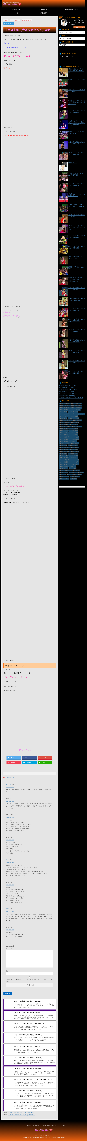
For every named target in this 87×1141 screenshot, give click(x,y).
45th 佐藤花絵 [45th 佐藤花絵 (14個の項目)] (77, 420)
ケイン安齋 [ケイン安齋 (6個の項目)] (73, 468)
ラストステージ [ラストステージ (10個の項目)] (72, 474)
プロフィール (72, 163)
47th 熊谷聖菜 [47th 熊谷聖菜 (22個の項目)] (64, 430)
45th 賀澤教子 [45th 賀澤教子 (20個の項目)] (64, 424)
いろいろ (15, 13)
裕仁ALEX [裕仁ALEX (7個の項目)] (74, 478)
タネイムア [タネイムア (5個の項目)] (73, 472)
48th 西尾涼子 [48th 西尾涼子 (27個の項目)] (64, 432)
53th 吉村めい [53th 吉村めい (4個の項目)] (74, 458)
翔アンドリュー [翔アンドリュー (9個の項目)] (65, 478)
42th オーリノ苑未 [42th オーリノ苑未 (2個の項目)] (75, 409)
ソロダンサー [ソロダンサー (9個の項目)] (64, 472)
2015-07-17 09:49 (10, 862)
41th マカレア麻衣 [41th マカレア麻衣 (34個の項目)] (76, 405)
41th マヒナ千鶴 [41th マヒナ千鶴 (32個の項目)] (65, 407)
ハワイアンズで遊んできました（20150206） (28, 1001)
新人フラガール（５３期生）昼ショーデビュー (72, 393)
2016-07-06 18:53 (10, 930)
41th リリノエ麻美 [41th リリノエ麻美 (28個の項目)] (76, 407)
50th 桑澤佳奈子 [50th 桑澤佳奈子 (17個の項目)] (74, 445)
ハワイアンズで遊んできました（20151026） (28, 1046)
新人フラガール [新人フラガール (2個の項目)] (76, 476)
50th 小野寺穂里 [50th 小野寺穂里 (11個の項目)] (65, 443)
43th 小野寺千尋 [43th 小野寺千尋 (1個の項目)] (74, 412)
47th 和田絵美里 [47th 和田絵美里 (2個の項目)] (77, 426)
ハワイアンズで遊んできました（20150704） (28, 1068)
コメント (9, 948)
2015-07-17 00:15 (10, 787)
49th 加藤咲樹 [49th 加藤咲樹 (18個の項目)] (74, 435)
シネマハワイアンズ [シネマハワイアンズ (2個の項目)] (66, 470)
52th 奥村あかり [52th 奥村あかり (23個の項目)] (65, 451)
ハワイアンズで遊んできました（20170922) (71, 398)
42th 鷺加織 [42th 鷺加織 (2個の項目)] (64, 412)
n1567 (7, 908)
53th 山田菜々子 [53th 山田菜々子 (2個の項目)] (65, 460)
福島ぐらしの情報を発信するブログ (43, 1135)
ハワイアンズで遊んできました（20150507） (28, 1090)
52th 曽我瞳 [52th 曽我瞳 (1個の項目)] (64, 453)
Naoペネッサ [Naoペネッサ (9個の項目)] (64, 468)
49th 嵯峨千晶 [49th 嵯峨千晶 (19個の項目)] (64, 439)
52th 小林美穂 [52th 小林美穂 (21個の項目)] (75, 451)
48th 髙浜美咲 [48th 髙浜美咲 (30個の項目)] (64, 435)
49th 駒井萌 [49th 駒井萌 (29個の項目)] (74, 441)
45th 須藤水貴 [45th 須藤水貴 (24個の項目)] (74, 424)
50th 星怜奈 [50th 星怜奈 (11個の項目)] (64, 445)
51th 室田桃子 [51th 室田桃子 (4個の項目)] (64, 449)
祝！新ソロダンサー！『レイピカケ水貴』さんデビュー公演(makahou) (76, 123)
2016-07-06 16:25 (10, 911)
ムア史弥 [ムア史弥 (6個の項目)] (63, 474)
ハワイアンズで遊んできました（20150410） (28, 1035)
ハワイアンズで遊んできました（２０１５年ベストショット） (33, 1079)
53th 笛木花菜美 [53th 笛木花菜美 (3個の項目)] (75, 462)
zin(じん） (8, 784)
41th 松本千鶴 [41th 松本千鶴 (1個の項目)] (64, 409)
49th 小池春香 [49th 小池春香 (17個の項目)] (75, 437)
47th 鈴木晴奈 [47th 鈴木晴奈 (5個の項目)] (74, 430)
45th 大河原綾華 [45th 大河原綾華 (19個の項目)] (65, 422)
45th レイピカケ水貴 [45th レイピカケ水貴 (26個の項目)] (66, 420)
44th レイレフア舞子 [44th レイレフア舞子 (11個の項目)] (79, 414)
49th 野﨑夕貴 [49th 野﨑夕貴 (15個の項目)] (64, 441)
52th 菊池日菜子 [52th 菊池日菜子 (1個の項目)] (74, 453)
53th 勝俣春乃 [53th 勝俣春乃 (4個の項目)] (64, 458)
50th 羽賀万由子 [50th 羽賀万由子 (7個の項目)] (65, 447)
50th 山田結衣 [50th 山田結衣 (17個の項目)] (75, 443)
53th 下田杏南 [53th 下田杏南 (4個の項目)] (64, 455)
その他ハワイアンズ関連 (71, 9)
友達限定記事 (43, 13)
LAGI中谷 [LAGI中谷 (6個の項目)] (73, 466)
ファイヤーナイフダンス (43, 9)
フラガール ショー (15, 9)
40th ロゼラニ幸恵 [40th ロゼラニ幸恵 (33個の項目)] (76, 403)
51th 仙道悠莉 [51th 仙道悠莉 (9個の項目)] (75, 447)
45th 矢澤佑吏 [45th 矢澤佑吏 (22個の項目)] (75, 422)
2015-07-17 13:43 (10, 885)
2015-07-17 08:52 (10, 840)
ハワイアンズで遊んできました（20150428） (28, 1102)
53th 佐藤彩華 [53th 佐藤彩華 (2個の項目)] (74, 455)
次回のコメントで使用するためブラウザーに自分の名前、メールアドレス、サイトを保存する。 (29, 980)
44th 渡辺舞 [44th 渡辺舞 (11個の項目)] (64, 418)
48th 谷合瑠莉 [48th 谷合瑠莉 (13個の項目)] (74, 432)
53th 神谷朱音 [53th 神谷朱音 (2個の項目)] (64, 462)
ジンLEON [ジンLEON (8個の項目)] (76, 470)
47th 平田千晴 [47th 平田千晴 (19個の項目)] (64, 428)
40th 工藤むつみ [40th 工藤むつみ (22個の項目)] (65, 405)
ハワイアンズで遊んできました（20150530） (21, 1112)
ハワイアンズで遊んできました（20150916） (28, 1012)
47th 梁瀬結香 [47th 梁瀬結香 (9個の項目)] (74, 428)
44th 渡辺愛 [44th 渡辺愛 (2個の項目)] (75, 416)
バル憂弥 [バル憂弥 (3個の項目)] (81, 472)
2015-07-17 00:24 (10, 801)
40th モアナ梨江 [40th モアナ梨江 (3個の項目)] (65, 403)
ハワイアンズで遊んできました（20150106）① (29, 1023)
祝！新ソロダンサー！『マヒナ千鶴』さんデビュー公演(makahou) (76, 102)
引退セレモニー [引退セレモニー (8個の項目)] (65, 476)
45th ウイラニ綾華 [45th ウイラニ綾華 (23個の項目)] (74, 418)
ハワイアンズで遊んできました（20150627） (28, 1057)
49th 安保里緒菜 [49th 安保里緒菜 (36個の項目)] (65, 437)
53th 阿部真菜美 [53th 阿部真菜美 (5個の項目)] (75, 464)
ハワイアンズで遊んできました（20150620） (21, 1115)
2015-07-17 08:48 (10, 817)
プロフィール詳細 (79, 27)
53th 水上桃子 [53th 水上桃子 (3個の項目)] (75, 460)
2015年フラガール (9, 777)
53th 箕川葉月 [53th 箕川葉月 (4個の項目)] (64, 464)
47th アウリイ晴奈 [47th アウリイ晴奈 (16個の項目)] (65, 426)
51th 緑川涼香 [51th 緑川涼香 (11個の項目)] (74, 449)
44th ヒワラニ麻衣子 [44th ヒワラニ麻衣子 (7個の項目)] (66, 414)
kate (7, 859)
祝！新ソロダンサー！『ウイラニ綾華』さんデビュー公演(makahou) (76, 279)
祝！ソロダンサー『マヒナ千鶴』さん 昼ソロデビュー (76, 70)
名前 (7, 971)
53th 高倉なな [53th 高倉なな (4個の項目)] (64, 466)
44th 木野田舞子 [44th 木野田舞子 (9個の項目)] (65, 416)
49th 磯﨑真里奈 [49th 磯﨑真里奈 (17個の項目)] (75, 439)
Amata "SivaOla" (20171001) (67, 395)
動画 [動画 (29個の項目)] (80, 474)
